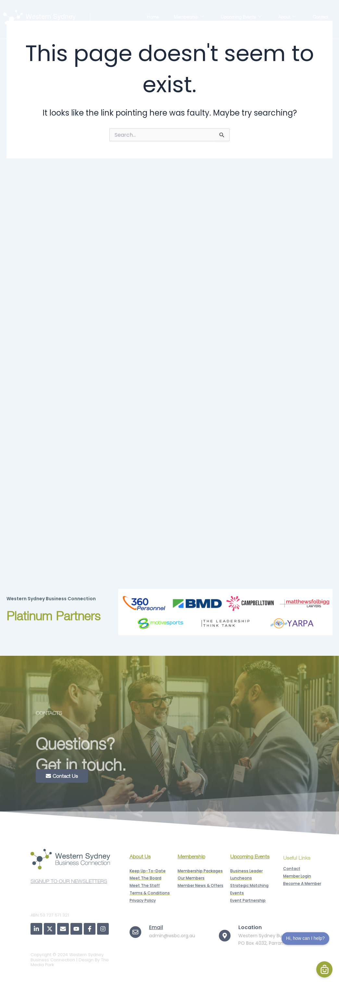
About (287, 16)
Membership (189, 16)
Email (156, 927)
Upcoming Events (241, 16)
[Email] (135, 932)
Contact (320, 16)
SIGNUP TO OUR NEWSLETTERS (69, 884)
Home (153, 16)
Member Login (309, 24)
